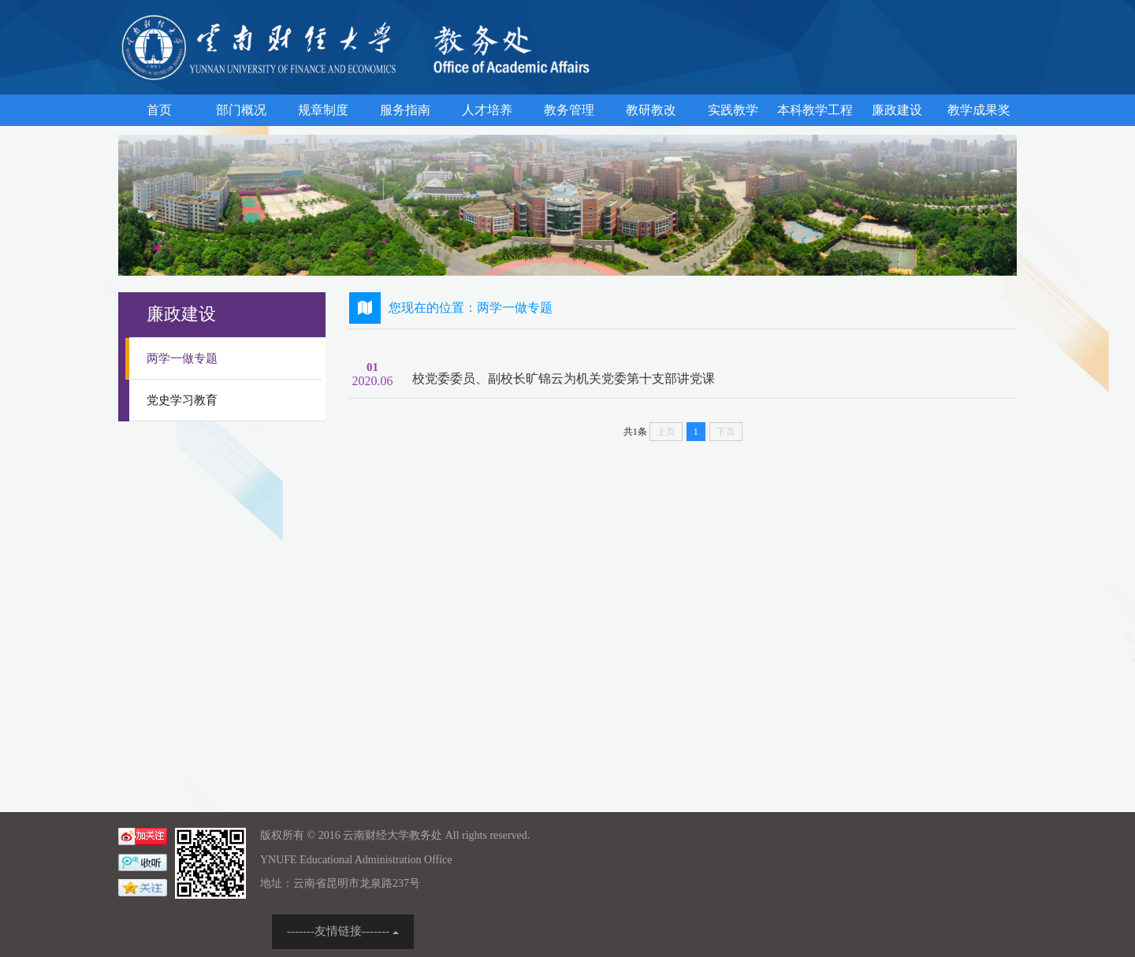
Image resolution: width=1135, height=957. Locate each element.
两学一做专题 (182, 358)
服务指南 (405, 110)
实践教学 (733, 110)
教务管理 (569, 110)
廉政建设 (897, 110)
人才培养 (487, 110)
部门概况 (241, 110)
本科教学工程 (815, 110)
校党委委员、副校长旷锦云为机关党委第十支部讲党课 (563, 378)
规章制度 (323, 110)
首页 (159, 110)
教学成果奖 (978, 110)
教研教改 (651, 110)
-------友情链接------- (343, 931)
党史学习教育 (182, 400)
